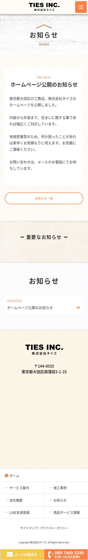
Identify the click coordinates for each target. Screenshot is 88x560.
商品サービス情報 (67, 512)
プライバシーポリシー (54, 528)
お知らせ (60, 500)
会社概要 (16, 500)
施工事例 (60, 487)
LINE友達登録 (19, 512)
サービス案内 (19, 487)
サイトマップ (28, 528)
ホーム (14, 475)
